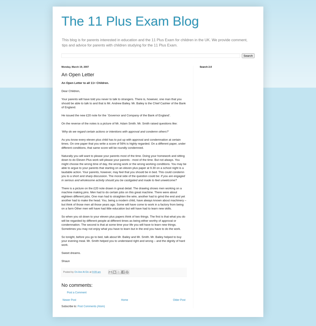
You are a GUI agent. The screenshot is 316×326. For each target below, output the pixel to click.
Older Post (179, 299)
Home (124, 299)
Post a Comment (76, 292)
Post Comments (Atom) (91, 306)
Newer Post (69, 299)
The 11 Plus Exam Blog (130, 21)
